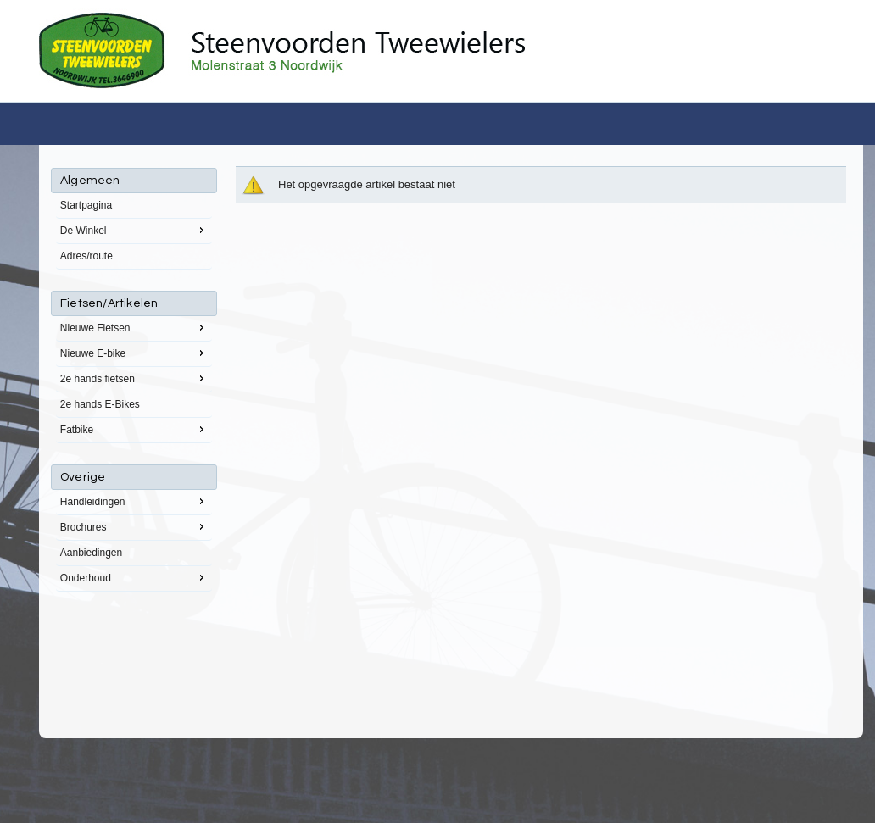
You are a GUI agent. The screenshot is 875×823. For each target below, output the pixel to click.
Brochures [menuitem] (134, 526)
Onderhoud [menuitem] (134, 577)
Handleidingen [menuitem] (134, 501)
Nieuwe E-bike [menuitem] (134, 352)
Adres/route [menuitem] (86, 256)
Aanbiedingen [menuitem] (91, 553)
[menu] (134, 379)
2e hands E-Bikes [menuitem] (100, 404)
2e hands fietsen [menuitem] (134, 378)
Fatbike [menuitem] (134, 429)
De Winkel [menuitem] (134, 229)
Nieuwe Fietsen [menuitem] (134, 327)
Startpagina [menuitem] (86, 205)
